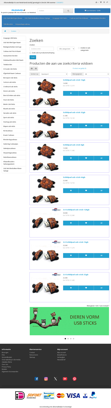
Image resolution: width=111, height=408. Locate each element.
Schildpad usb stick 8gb (73, 145)
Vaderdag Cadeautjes (10, 144)
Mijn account (61, 352)
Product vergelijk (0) (79, 68)
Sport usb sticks (8, 117)
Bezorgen (5, 352)
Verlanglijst (61, 357)
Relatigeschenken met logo (12, 47)
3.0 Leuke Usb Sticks (10, 69)
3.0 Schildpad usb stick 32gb (75, 274)
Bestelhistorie (62, 355)
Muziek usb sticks (9, 109)
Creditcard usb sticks (10, 87)
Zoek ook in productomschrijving (42, 53)
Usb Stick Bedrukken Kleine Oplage (37, 18)
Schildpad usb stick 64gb (74, 177)
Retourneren (34, 355)
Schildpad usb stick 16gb (74, 80)
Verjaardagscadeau (22, 24)
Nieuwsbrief (61, 360)
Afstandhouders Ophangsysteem (8, 163)
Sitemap (32, 357)
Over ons (5, 364)
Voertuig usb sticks (9, 122)
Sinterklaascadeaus (9, 157)
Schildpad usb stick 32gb (74, 112)
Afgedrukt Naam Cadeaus (12, 73)
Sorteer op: (34, 74)
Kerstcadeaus (8, 131)
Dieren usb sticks (9, 91)
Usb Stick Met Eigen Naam (13, 18)
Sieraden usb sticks (9, 113)
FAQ (3, 355)
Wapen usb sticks (9, 126)
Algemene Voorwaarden (10, 372)
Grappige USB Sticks (60, 18)
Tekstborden (8, 24)
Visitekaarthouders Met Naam (13, 60)
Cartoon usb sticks (9, 82)
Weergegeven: (77, 74)
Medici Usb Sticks (9, 104)
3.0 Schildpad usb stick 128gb (76, 209)
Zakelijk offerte (7, 362)
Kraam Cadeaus (8, 135)
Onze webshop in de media (11, 360)
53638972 (60, 3)
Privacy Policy (6, 367)
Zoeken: (32, 45)
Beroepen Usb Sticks (10, 78)
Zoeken (13, 31)
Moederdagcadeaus (10, 140)
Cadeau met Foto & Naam (79, 18)
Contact (32, 352)
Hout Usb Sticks (8, 100)
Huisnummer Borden (98, 18)
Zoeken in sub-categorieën (84, 49)
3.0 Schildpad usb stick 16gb (75, 242)
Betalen (4, 369)
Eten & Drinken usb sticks (11, 95)
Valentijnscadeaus (9, 148)
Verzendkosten (7, 357)
